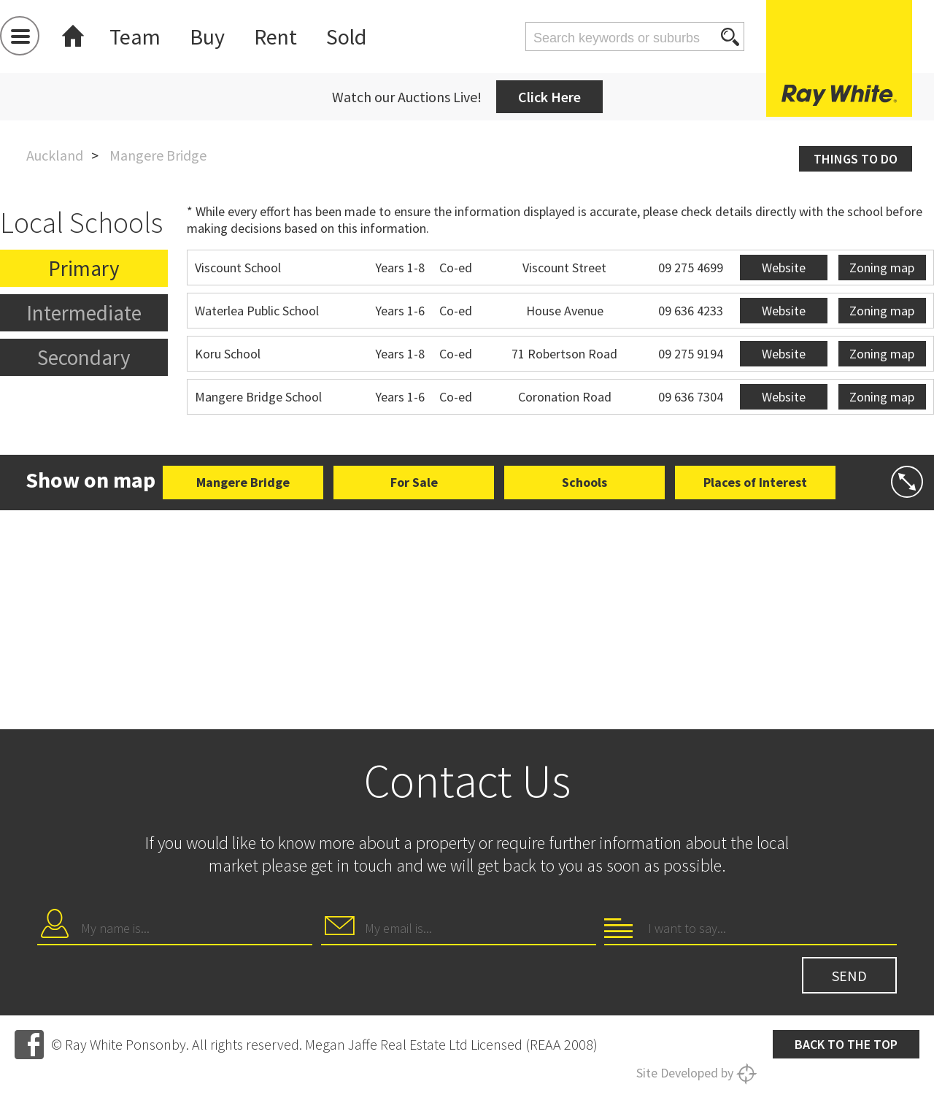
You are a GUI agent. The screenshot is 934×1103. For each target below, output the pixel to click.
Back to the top (846, 1044)
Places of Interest (755, 482)
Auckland (54, 155)
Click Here (549, 97)
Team (135, 36)
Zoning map (881, 267)
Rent (275, 36)
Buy (207, 36)
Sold (346, 36)
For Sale (414, 482)
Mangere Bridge (243, 482)
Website (784, 267)
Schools (584, 482)
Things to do (856, 158)
